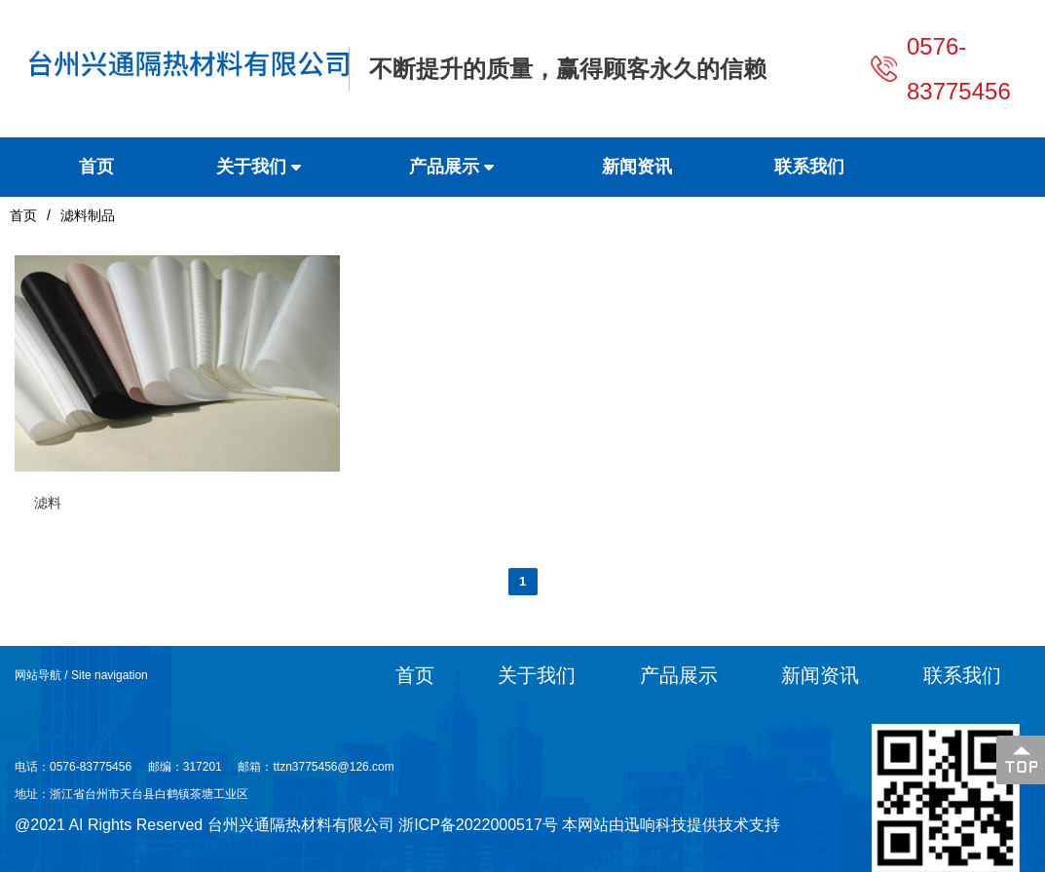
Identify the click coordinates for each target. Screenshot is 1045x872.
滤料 (47, 503)
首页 (23, 215)
